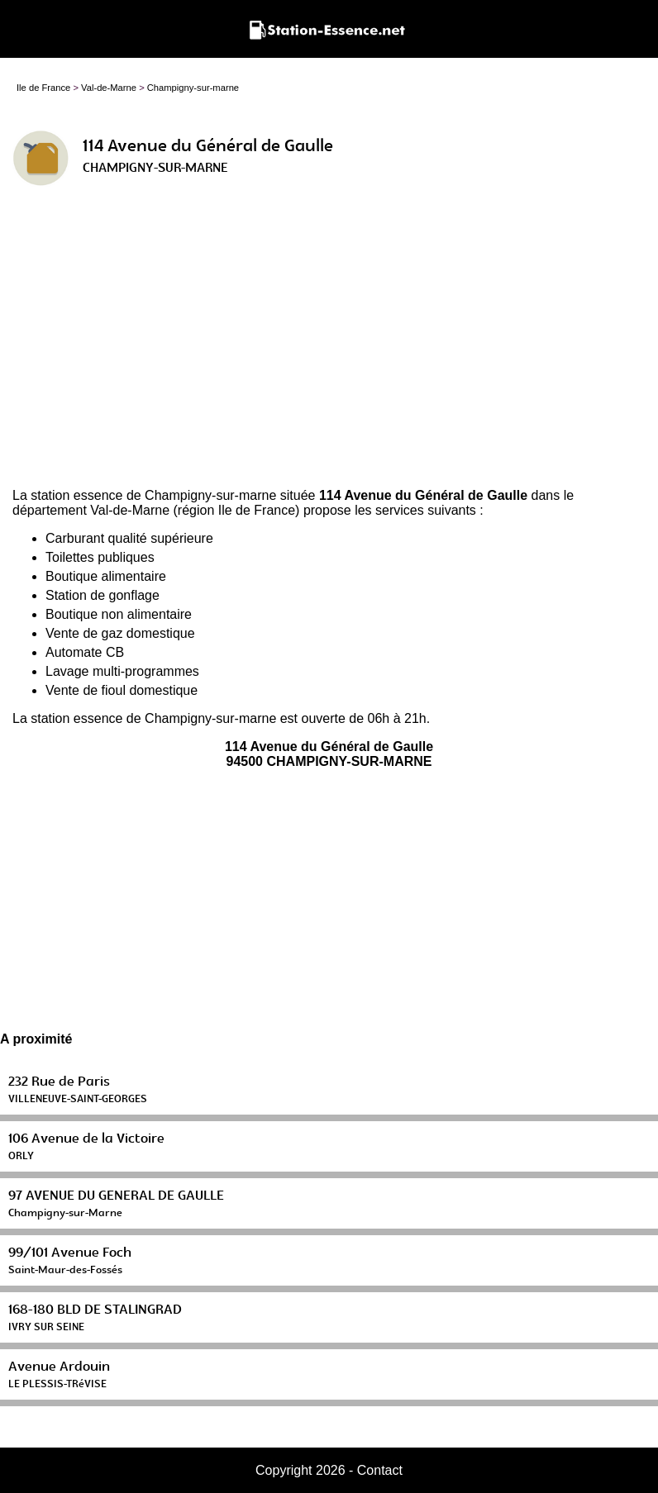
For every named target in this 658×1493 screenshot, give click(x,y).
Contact (380, 1470)
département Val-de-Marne (90, 510)
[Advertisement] (329, 343)
